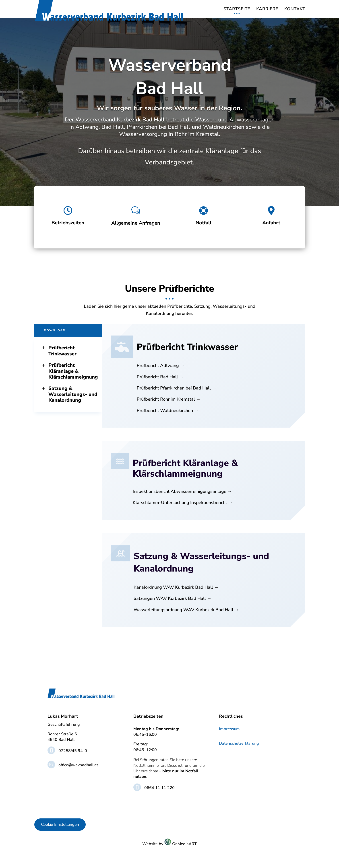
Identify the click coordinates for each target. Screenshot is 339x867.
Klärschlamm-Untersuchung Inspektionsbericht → (183, 503)
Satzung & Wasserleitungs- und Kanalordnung (69, 394)
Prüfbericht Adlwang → (160, 366)
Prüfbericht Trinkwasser (58, 351)
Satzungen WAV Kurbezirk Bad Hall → (172, 598)
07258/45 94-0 (72, 750)
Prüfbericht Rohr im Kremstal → (169, 399)
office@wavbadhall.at (78, 765)
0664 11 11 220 (159, 787)
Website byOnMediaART (169, 844)
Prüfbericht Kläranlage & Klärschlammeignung (69, 371)
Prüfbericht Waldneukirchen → (167, 411)
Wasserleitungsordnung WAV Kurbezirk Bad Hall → (186, 610)
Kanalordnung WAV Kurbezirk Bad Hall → (176, 587)
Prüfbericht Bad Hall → (160, 377)
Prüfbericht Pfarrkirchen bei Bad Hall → (176, 388)
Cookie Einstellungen (60, 824)
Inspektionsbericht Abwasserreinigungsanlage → (182, 491)
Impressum (229, 729)
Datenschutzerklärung (239, 743)
